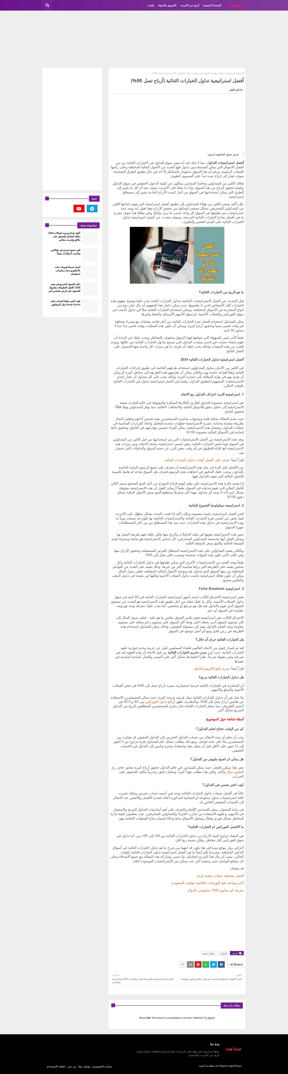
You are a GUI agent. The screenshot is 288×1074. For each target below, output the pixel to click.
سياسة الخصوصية (102, 1066)
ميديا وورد (204, 1065)
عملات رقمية (218, 73)
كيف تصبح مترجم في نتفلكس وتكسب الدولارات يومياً (65, 251)
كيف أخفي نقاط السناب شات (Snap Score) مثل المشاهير (65, 302)
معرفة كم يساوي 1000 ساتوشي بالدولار (215, 890)
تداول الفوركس (156, 701)
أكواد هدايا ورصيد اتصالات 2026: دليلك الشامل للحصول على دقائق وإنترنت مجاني (64, 236)
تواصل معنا (84, 1066)
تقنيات (150, 5)
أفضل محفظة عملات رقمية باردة (220, 875)
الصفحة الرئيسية (212, 5)
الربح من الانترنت (189, 5)
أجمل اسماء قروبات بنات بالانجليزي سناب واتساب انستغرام (67, 270)
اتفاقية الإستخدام (56, 1066)
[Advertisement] (144, 38)
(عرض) (211, 154)
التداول (223, 953)
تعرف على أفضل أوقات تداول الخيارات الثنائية (197, 460)
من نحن (71, 1066)
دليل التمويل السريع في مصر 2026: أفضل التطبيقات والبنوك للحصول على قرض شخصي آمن (64, 287)
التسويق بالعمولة (167, 5)
